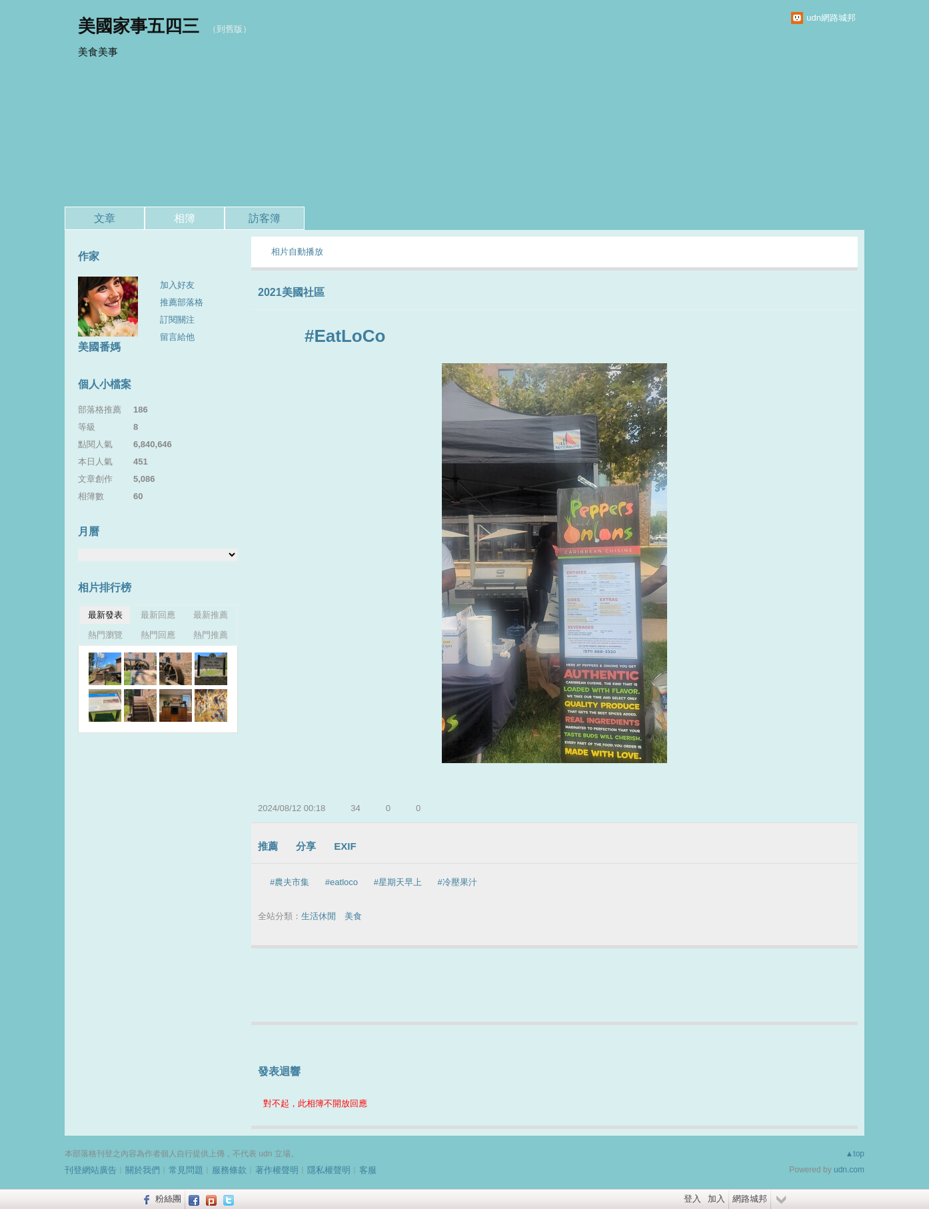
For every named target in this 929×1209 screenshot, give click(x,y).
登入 (692, 1199)
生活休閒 (318, 916)
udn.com (849, 1169)
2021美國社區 (291, 292)
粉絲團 (168, 1199)
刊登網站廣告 (91, 1170)
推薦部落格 (181, 302)
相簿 (184, 218)
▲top (854, 1153)
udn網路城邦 (831, 18)
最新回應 (158, 615)
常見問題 (186, 1170)
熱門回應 (158, 635)
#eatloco (341, 882)
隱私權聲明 (329, 1170)
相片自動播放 (297, 252)
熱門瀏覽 (105, 635)
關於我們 (142, 1170)
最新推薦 (210, 615)
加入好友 (177, 285)
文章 (104, 218)
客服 (368, 1170)
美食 (353, 916)
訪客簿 (265, 218)
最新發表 (105, 615)
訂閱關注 (177, 320)
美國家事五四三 (138, 26)
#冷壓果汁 (457, 882)
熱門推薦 (210, 635)
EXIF (345, 846)
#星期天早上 (398, 882)
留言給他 (177, 337)
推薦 (268, 846)
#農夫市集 (289, 882)
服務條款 (229, 1170)
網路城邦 (749, 1199)
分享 (306, 846)
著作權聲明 (277, 1170)
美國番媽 (99, 347)
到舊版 (230, 29)
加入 (716, 1199)
